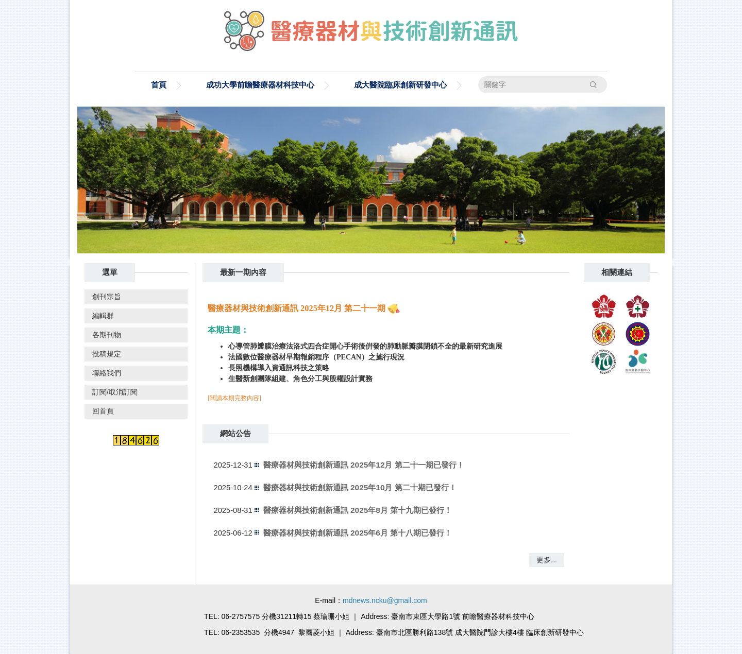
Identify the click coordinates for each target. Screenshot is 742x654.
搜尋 (593, 85)
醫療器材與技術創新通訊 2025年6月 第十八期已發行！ (357, 532)
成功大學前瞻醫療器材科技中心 (260, 84)
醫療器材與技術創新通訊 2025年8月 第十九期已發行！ (357, 510)
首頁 (158, 84)
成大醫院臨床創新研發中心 (400, 84)
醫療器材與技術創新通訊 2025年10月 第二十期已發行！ (360, 487)
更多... (546, 560)
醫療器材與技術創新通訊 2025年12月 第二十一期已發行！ (363, 464)
